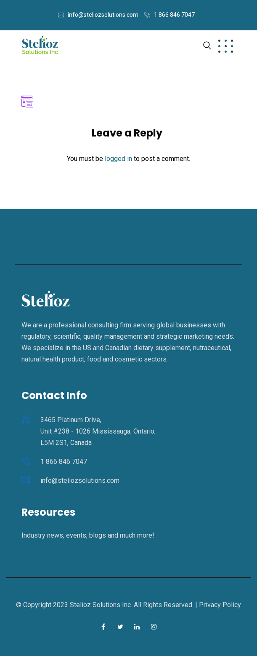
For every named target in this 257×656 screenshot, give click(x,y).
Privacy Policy (220, 605)
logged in (118, 159)
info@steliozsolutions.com (103, 14)
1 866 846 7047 (174, 14)
